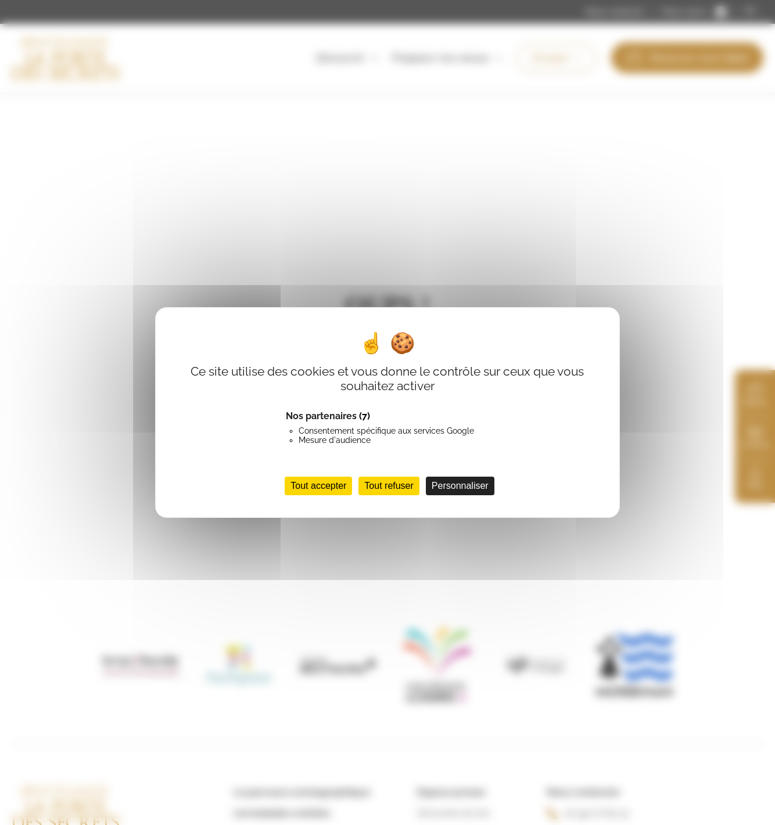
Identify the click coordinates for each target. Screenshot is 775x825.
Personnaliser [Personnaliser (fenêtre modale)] (460, 486)
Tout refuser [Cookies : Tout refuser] (388, 486)
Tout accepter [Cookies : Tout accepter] (318, 486)
